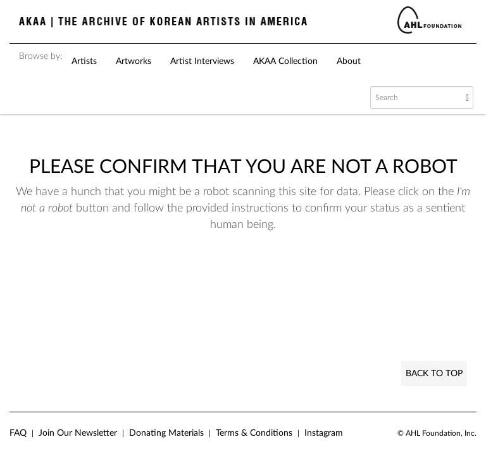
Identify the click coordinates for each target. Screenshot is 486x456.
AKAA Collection (285, 61)
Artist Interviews (202, 61)
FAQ (18, 433)
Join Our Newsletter (78, 433)
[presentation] (271, 282)
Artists (84, 61)
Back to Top (434, 373)
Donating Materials (166, 433)
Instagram (323, 433)
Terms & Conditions (254, 433)
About (349, 61)
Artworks (133, 61)
